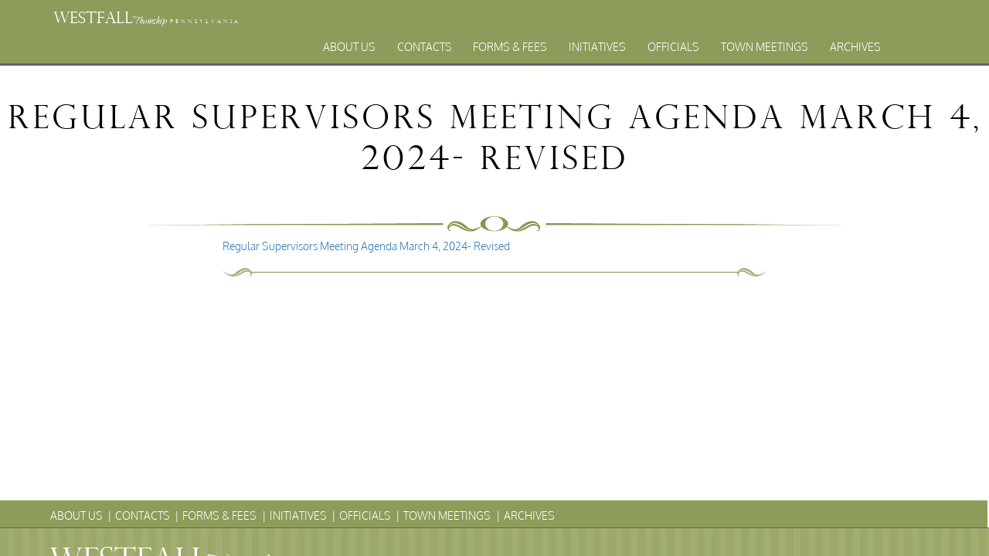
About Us (349, 46)
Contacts (424, 46)
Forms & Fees (510, 46)
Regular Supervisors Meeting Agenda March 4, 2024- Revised (366, 246)
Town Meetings (764, 46)
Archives (855, 46)
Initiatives (597, 46)
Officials (673, 46)
